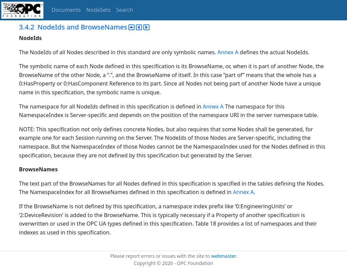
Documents (66, 10)
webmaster (223, 256)
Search (125, 10)
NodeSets (98, 10)
